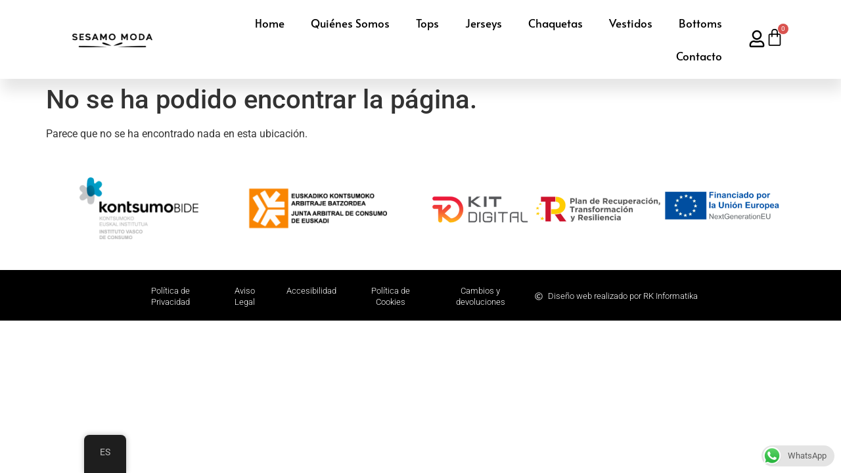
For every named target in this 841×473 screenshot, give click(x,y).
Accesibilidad (311, 291)
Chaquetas (555, 23)
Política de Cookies (390, 296)
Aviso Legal (245, 296)
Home (269, 23)
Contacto (699, 56)
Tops (427, 23)
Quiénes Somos (350, 23)
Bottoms (700, 23)
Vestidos (630, 23)
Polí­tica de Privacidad (170, 296)
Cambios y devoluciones (480, 296)
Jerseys (483, 23)
